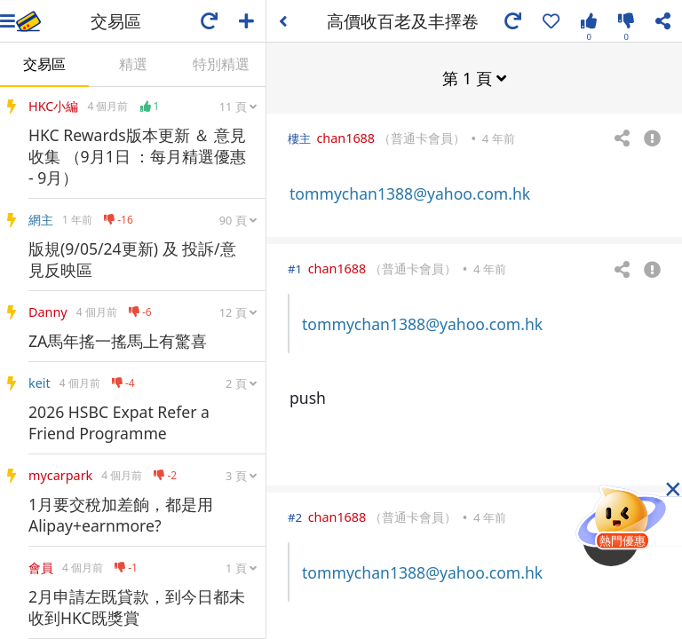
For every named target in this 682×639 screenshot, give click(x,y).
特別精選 (221, 64)
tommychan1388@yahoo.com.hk (409, 192)
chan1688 (345, 137)
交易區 (44, 64)
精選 (133, 64)
